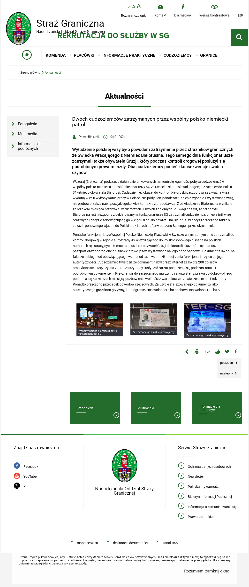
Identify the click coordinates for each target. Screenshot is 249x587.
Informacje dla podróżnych (30, 146)
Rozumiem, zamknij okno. (207, 571)
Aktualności (53, 72)
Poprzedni (225, 361)
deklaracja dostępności (130, 542)
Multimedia (27, 133)
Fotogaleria (27, 124)
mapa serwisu (87, 542)
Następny (225, 371)
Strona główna (30, 72)
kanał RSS (170, 542)
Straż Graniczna (66, 23)
